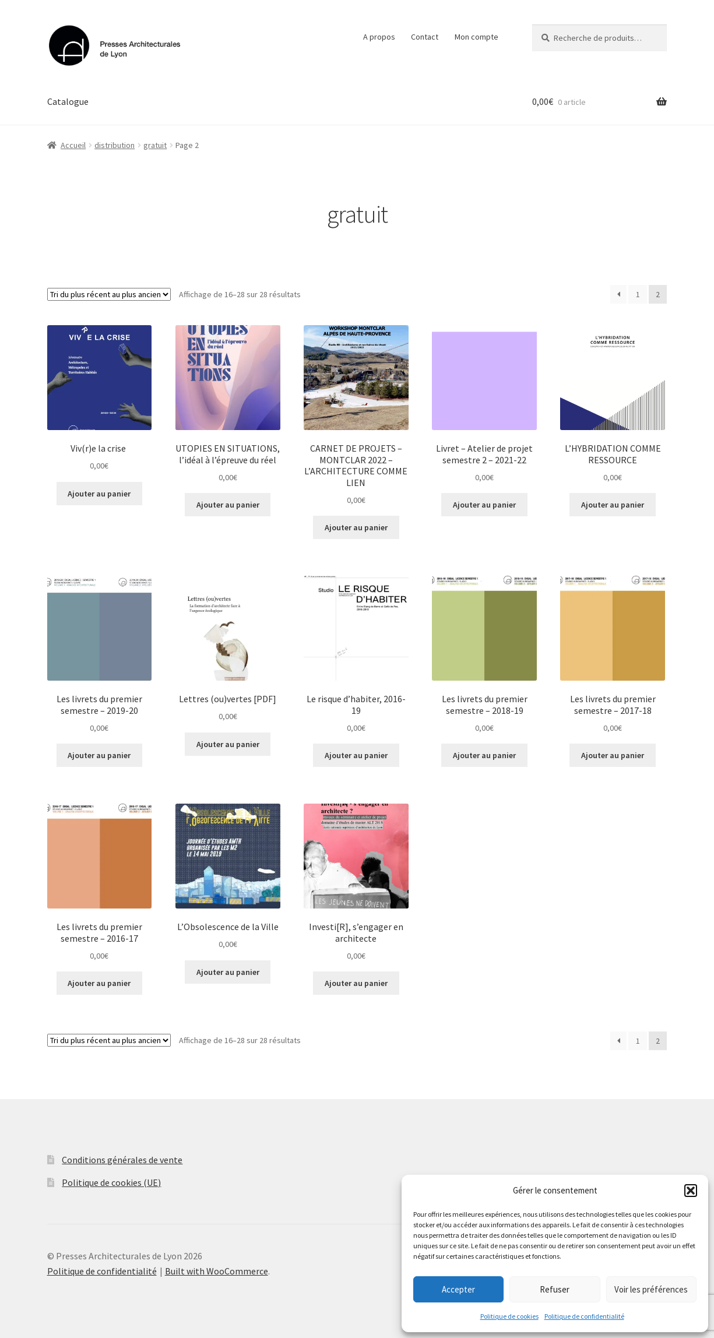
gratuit (155, 145)
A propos (379, 36)
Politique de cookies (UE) (111, 1182)
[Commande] (109, 294)
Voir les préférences (651, 1289)
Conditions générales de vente (122, 1160)
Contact (424, 36)
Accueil (73, 145)
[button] (691, 1190)
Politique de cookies (509, 1316)
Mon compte (476, 36)
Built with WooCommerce (216, 1271)
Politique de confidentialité (584, 1316)
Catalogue (68, 101)
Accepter (458, 1289)
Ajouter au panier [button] (99, 493)
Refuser (554, 1289)
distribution (114, 145)
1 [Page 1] (638, 294)
